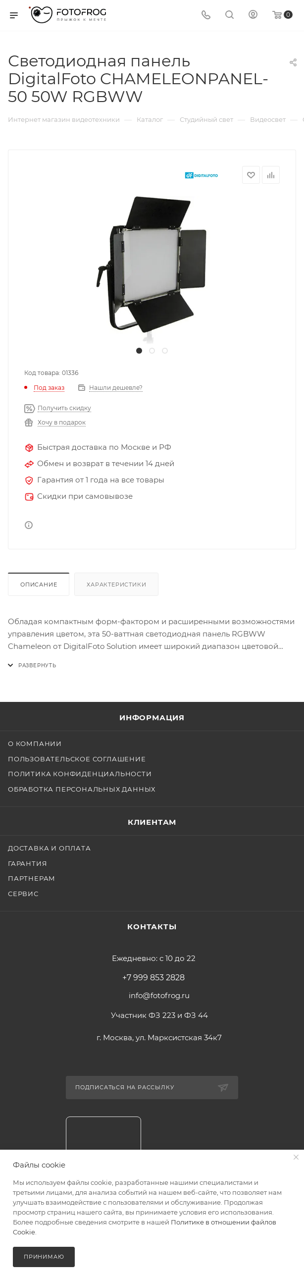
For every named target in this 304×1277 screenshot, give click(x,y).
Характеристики (116, 584)
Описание (38, 584)
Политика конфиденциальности (80, 774)
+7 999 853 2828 (153, 978)
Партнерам (31, 878)
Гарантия (27, 863)
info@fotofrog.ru (159, 995)
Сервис (23, 894)
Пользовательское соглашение (77, 759)
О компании (35, 743)
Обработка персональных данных (81, 789)
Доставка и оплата (49, 848)
